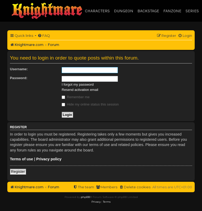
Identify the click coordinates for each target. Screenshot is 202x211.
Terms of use (21, 159)
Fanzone (172, 10)
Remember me (76, 97)
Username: (19, 69)
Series (192, 10)
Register (18, 171)
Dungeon (123, 10)
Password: (18, 78)
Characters (97, 10)
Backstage (148, 10)
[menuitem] (44, 35)
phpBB (85, 197)
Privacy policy (49, 159)
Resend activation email (80, 90)
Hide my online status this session (90, 104)
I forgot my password (78, 84)
